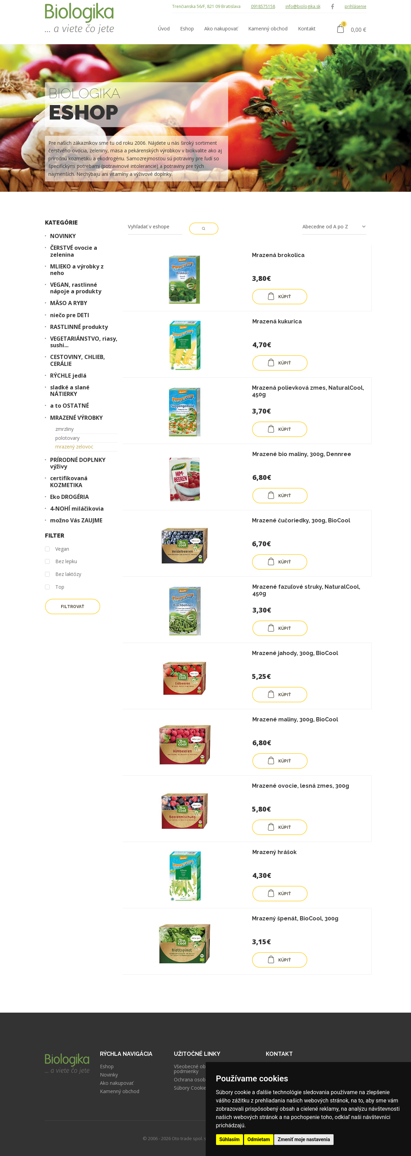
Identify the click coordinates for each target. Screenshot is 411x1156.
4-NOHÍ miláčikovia (77, 508)
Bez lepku (61, 562)
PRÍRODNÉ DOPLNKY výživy (77, 463)
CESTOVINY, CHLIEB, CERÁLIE (77, 360)
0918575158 (263, 6)
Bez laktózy (63, 574)
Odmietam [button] (258, 1139)
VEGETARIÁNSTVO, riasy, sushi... (84, 342)
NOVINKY (63, 236)
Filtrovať (72, 606)
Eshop (107, 1066)
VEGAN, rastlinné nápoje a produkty (75, 288)
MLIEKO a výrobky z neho (77, 269)
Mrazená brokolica (278, 255)
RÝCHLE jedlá (68, 375)
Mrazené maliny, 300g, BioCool (295, 719)
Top (54, 587)
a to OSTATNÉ (69, 405)
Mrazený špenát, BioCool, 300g (295, 918)
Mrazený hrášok (274, 852)
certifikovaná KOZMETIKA (68, 481)
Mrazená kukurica (277, 321)
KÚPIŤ (279, 296)
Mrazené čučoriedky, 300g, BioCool (301, 520)
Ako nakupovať (116, 1083)
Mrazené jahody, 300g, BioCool (295, 653)
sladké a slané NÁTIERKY (70, 390)
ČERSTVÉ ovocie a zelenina (73, 251)
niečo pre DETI (69, 315)
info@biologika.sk (303, 6)
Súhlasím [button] (229, 1139)
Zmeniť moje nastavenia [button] (304, 1139)
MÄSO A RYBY (68, 303)
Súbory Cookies (191, 1088)
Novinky (109, 1074)
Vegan (57, 549)
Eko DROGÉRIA (69, 497)
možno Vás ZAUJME (76, 520)
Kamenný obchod (119, 1091)
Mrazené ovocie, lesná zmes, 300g (300, 786)
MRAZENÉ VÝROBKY (76, 418)
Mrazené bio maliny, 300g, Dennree (301, 454)
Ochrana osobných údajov (203, 1079)
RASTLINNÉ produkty (79, 327)
